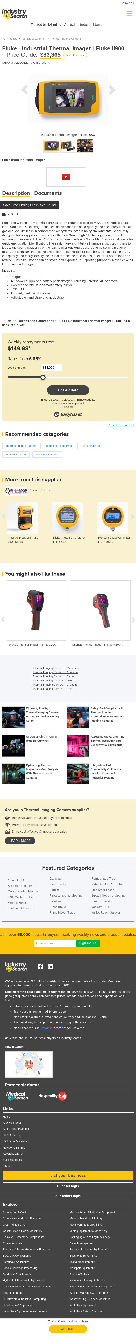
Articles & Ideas (12, 1123)
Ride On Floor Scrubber (108, 884)
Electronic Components (17, 1255)
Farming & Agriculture (16, 1262)
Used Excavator (102, 901)
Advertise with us (13, 1154)
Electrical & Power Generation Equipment (27, 1249)
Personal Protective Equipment (88, 1249)
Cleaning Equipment (15, 1224)
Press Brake (58, 907)
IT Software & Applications (19, 1305)
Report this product (121, 425)
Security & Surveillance (83, 1255)
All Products (10, 39)
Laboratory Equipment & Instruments (25, 1311)
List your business (68, 1175)
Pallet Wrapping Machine (66, 895)
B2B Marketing (12, 1135)
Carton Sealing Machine (23, 891)
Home (6, 1116)
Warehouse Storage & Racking (88, 1280)
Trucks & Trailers (79, 1274)
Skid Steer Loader (103, 890)
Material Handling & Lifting (86, 1218)
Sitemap (8, 1166)
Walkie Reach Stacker (106, 912)
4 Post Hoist (16, 880)
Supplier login (68, 1186)
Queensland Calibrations (32, 63)
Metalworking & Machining (86, 1224)
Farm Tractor (58, 884)
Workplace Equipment (83, 1305)
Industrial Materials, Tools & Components (27, 1286)
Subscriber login (68, 1196)
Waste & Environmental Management (92, 1286)
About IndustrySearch (16, 1129)
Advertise (128, 3)
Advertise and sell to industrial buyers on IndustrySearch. (43, 1038)
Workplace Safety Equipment (87, 1311)
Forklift (54, 890)
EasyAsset (47, 1028)
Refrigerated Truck (104, 878)
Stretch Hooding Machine (109, 895)
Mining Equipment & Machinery (88, 1231)
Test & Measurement (33, 39)
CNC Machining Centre (23, 897)
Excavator (56, 878)
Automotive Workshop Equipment (23, 1218)
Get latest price (75, 55)
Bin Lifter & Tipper (20, 886)
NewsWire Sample (14, 1147)
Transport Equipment (82, 1268)
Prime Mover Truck (62, 912)
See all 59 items (40, 490)
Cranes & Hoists (12, 1243)
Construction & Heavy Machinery (22, 1231)
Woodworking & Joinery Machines (90, 1299)
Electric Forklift (18, 903)
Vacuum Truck (101, 907)
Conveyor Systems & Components (23, 1237)
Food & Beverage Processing (20, 1268)
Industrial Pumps (13, 1293)
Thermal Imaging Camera (65, 39)
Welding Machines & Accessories (89, 1293)
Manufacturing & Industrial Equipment (92, 1212)
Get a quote (68, 390)
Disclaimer (68, 407)
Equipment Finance (21, 908)
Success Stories (12, 1160)
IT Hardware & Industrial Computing (24, 1299)
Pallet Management (81, 1243)
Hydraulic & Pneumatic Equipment (23, 1280)
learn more (20, 841)
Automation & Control (16, 1212)
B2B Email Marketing (15, 1141)
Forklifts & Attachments (17, 1274)
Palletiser (56, 901)
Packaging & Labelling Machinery (90, 1237)
